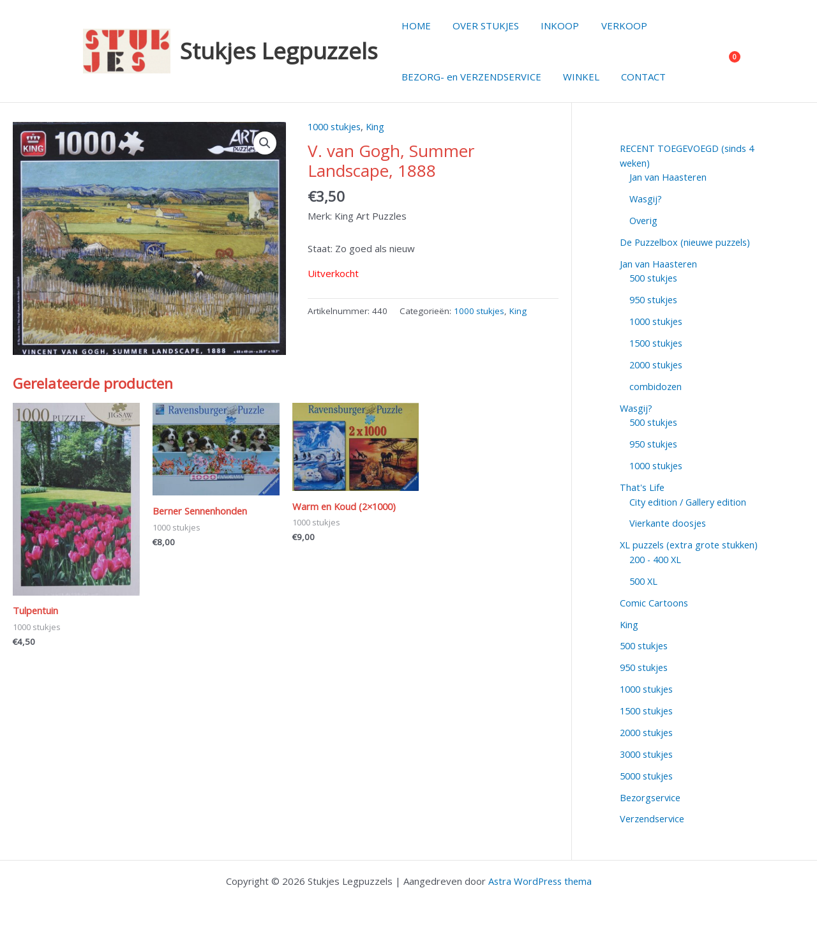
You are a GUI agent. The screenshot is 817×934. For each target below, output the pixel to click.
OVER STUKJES (482, 25)
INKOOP (553, 25)
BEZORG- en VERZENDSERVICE (470, 76)
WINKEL (577, 76)
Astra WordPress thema (540, 877)
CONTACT (637, 76)
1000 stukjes (336, 126)
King (379, 126)
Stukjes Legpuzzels (279, 51)
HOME (415, 25)
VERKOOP (615, 25)
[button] (264, 143)
